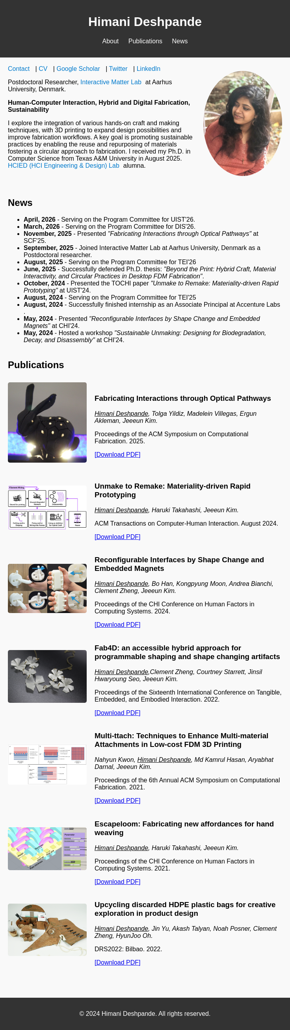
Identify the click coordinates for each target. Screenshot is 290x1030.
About (110, 41)
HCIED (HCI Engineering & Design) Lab (63, 165)
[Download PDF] (118, 454)
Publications (145, 41)
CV (43, 68)
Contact (19, 68)
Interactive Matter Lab (110, 82)
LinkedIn (149, 68)
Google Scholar (78, 68)
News (180, 41)
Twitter (118, 68)
